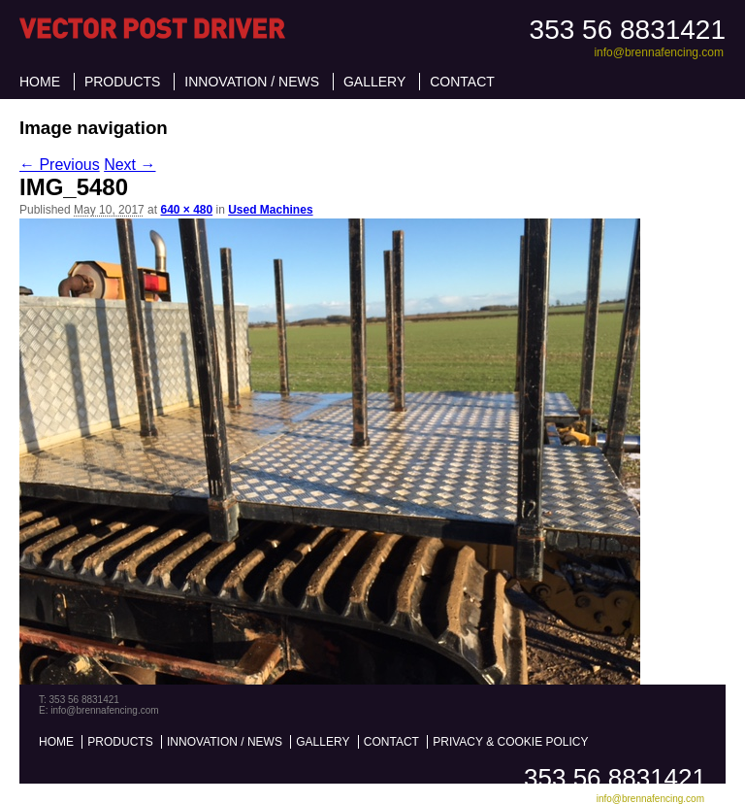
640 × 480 (186, 210)
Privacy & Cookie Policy (510, 742)
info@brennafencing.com (659, 52)
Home (39, 81)
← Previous (59, 164)
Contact (462, 81)
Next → (129, 164)
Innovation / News (251, 81)
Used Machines (270, 210)
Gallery (374, 81)
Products (122, 81)
